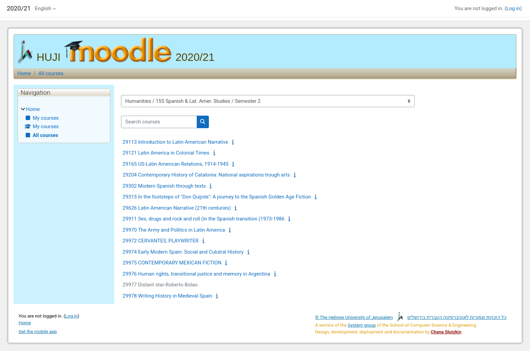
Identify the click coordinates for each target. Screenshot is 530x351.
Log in (513, 8)
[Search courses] (159, 122)
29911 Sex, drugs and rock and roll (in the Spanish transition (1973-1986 (204, 219)
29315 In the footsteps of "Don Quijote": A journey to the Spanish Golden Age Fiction (217, 197)
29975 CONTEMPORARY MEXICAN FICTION (172, 263)
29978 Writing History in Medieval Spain (167, 296)
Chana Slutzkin (446, 331)
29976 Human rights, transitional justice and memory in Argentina (196, 274)
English (43, 8)
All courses (51, 73)
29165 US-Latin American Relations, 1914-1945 (175, 164)
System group (362, 325)
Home (24, 73)
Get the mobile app (38, 331)
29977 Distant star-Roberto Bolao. (161, 285)
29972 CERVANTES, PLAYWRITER (161, 241)
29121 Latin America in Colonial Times (166, 153)
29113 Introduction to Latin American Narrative (175, 142)
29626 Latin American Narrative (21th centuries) (177, 208)
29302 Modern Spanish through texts (164, 186)
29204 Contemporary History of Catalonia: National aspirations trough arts (206, 175)
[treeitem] (64, 122)
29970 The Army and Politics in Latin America (174, 230)
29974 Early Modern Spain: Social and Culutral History (183, 252)
